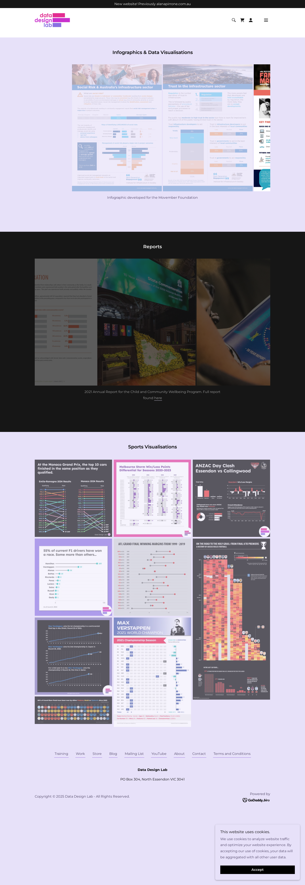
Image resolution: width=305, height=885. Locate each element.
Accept (257, 870)
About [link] (179, 754)
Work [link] (80, 754)
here (158, 398)
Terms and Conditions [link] (232, 754)
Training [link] (61, 754)
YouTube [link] (158, 754)
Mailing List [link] (134, 754)
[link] (59, 23)
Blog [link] (113, 754)
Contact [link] (199, 754)
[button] (251, 23)
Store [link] (97, 754)
